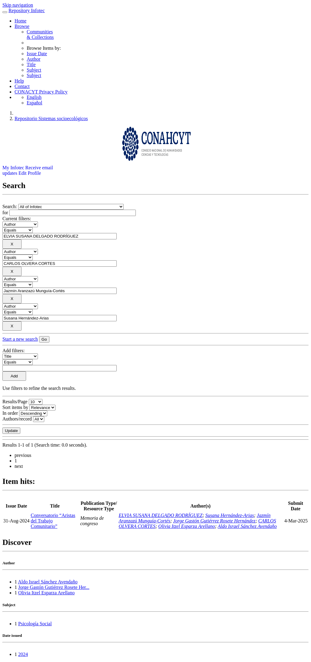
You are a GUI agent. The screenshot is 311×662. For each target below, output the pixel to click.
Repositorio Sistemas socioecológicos (51, 118)
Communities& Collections (40, 34)
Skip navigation (17, 5)
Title (31, 64)
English (34, 97)
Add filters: (13, 350)
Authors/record (17, 418)
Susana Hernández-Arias (229, 515)
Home (20, 20)
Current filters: (16, 218)
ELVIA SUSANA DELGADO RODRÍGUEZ (160, 515)
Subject (34, 70)
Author (33, 59)
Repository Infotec (26, 10)
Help (19, 80)
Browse (22, 26)
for (5, 212)
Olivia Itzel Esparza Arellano (186, 526)
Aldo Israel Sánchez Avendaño (247, 526)
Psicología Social (35, 623)
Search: (10, 206)
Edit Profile (29, 173)
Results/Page (15, 401)
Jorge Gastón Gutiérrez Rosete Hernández (214, 520)
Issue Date (37, 53)
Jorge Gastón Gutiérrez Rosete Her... (53, 587)
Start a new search (20, 339)
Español (34, 102)
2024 (23, 654)
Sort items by (15, 407)
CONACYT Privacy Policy (41, 91)
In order (10, 413)
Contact (22, 86)
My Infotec (13, 167)
